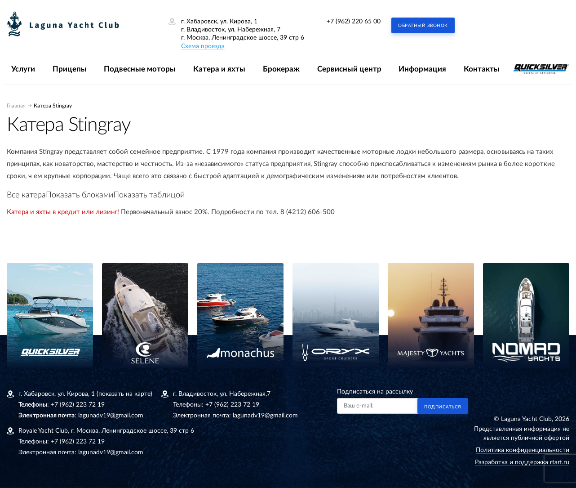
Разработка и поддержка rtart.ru (522, 462)
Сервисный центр (349, 69)
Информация (422, 69)
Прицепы (70, 69)
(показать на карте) (124, 394)
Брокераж (281, 69)
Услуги (23, 69)
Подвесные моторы (140, 69)
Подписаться (442, 407)
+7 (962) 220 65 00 (354, 21)
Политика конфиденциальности (522, 450)
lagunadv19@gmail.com (110, 415)
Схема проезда (203, 46)
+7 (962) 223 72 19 (78, 405)
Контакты (482, 69)
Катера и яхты (219, 69)
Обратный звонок (423, 25)
